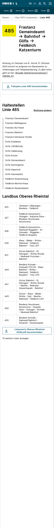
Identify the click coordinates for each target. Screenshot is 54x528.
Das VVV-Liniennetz (26, 17)
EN (34, 3)
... (12, 17)
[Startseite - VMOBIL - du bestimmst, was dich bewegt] (9, 3)
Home (5, 17)
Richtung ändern (43, 110)
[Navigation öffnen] (50, 3)
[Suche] (44, 3)
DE (30, 3)
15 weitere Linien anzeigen (15, 338)
